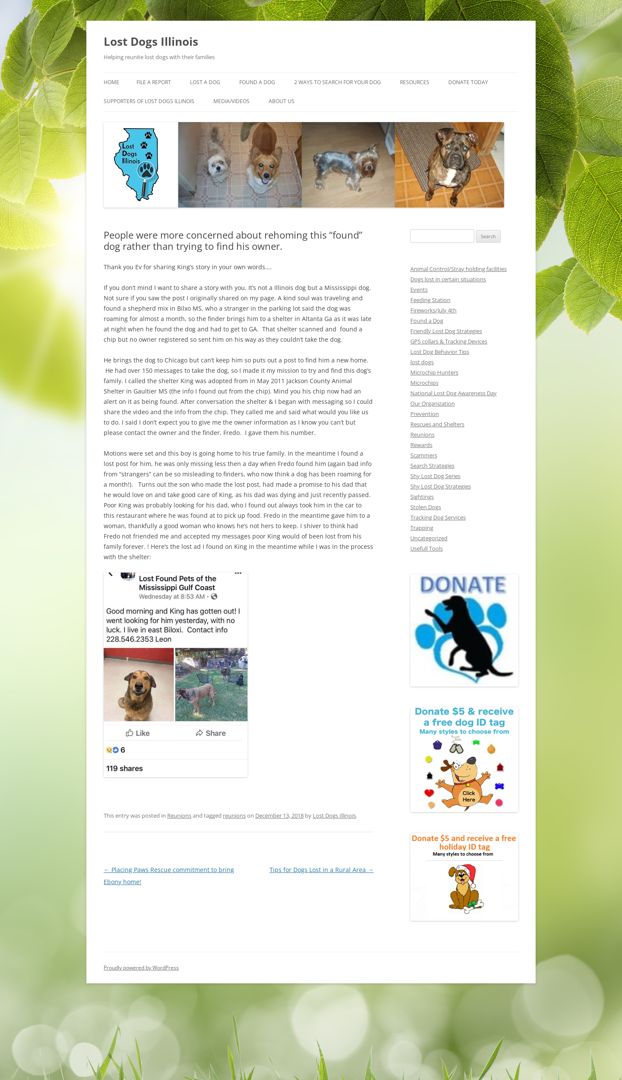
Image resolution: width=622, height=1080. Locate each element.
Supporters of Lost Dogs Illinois (211, 101)
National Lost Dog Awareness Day (452, 392)
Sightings (421, 495)
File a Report (155, 82)
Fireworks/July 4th (433, 309)
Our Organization (431, 402)
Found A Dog (261, 82)
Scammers (423, 454)
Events (419, 288)
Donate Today (123, 101)
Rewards (421, 444)
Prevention (423, 412)
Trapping (421, 526)
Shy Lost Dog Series (436, 475)
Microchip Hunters (433, 371)
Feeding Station (430, 299)
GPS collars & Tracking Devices (450, 340)
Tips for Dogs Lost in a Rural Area (325, 859)
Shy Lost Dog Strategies (440, 485)
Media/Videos (299, 101)
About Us (349, 101)
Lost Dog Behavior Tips (439, 350)
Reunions (178, 805)
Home (111, 82)
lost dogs (421, 361)
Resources (426, 82)
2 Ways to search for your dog (344, 82)
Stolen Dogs (425, 506)
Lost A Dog (209, 82)
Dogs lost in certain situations (446, 278)
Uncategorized (428, 537)
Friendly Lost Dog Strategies (445, 330)
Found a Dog (426, 319)
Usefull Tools (426, 547)
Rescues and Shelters (437, 423)
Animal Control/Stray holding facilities (456, 267)
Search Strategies (432, 464)
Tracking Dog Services (438, 516)
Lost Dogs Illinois (150, 41)
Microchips (423, 381)
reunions (231, 805)
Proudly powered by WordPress (140, 967)
